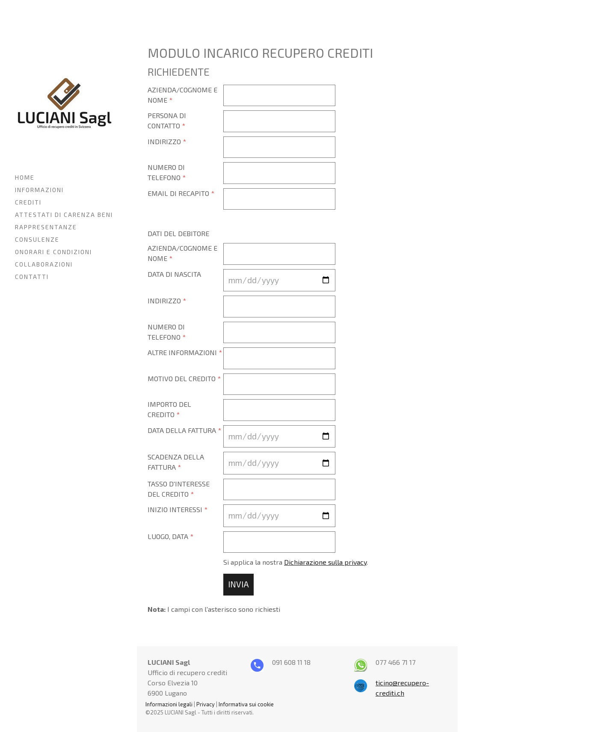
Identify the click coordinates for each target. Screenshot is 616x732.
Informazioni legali (168, 704)
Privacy (205, 704)
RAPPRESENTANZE (46, 227)
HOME (25, 177)
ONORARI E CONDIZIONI (53, 251)
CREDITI (28, 202)
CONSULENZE (37, 239)
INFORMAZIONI (39, 189)
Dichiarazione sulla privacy (325, 562)
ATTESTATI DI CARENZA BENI (64, 214)
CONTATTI (32, 276)
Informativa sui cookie (246, 704)
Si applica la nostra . (295, 562)
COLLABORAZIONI (44, 264)
